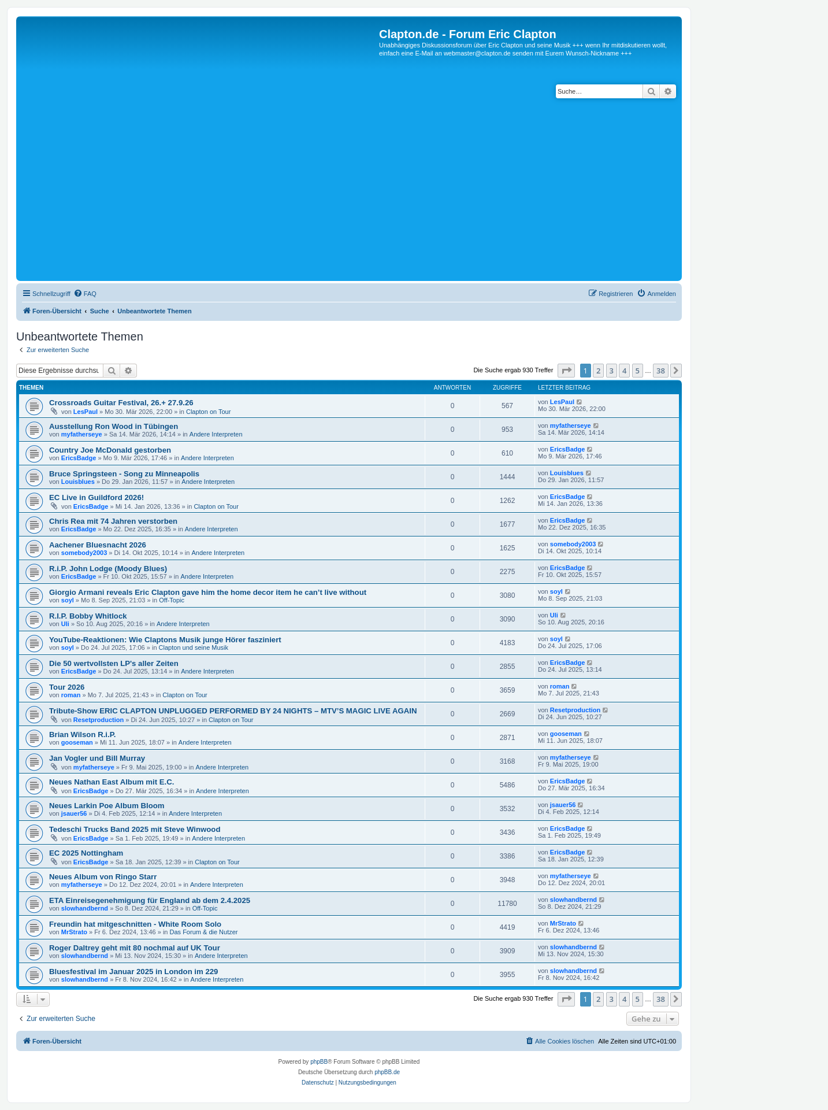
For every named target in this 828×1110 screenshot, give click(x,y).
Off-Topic (171, 600)
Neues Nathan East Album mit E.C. (111, 782)
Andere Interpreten (216, 434)
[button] (566, 371)
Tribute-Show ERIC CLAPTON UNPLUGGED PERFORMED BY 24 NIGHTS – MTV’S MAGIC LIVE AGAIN (233, 710)
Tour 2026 (66, 687)
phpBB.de (387, 1072)
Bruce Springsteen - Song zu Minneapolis (124, 473)
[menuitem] (84, 294)
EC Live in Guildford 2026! (96, 497)
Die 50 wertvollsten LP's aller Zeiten (114, 663)
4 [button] (624, 370)
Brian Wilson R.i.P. (82, 734)
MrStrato (74, 931)
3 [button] (612, 370)
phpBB (319, 1062)
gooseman (77, 742)
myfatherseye (81, 434)
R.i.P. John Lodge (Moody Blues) (108, 568)
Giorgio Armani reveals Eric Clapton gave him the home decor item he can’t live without (207, 592)
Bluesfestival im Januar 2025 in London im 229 (133, 971)
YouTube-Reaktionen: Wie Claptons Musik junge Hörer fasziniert (165, 639)
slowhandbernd (84, 908)
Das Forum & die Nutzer (204, 931)
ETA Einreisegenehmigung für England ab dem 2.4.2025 (149, 900)
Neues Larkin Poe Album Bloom (107, 805)
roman (71, 694)
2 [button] (598, 370)
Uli (65, 623)
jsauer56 (74, 813)
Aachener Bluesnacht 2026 (97, 545)
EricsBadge (78, 457)
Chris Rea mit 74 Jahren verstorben (113, 521)
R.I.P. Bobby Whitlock (88, 616)
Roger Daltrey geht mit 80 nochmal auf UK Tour (134, 948)
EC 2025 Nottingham (86, 853)
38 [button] (660, 370)
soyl (67, 600)
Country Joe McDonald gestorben (110, 450)
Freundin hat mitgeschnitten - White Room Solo (135, 924)
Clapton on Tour (208, 411)
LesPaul (85, 411)
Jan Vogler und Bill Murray (97, 758)
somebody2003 (84, 552)
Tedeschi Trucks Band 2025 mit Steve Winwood (134, 829)
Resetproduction (98, 719)
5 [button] (638, 370)
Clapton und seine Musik (193, 647)
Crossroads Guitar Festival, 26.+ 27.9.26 (121, 402)
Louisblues (78, 481)
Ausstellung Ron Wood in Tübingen (113, 426)
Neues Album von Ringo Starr (103, 876)
